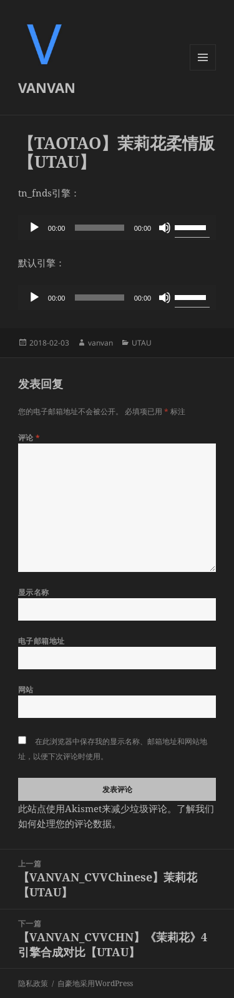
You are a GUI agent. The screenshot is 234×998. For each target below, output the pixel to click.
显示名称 (33, 592)
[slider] (99, 228)
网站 (26, 689)
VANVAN (47, 87)
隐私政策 (33, 983)
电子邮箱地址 (41, 641)
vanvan (100, 342)
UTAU (142, 342)
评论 (29, 437)
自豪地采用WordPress (95, 983)
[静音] (164, 227)
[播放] (34, 227)
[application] (117, 227)
